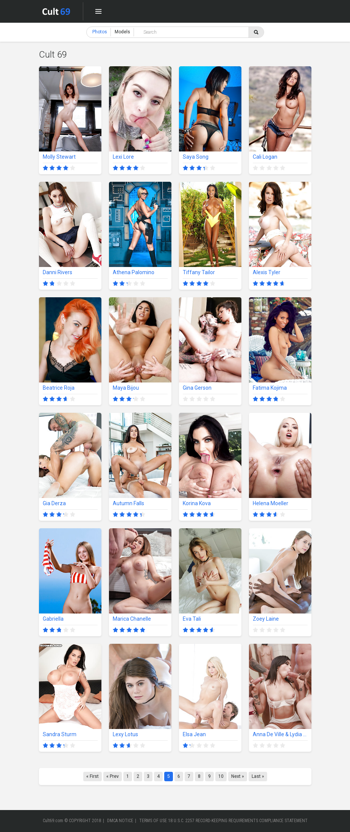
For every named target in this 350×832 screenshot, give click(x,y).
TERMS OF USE (153, 820)
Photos (99, 31)
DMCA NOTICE (120, 820)
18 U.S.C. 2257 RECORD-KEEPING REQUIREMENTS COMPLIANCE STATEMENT (238, 820)
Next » (237, 776)
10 (221, 776)
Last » (258, 776)
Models (122, 31)
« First (92, 776)
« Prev (112, 776)
